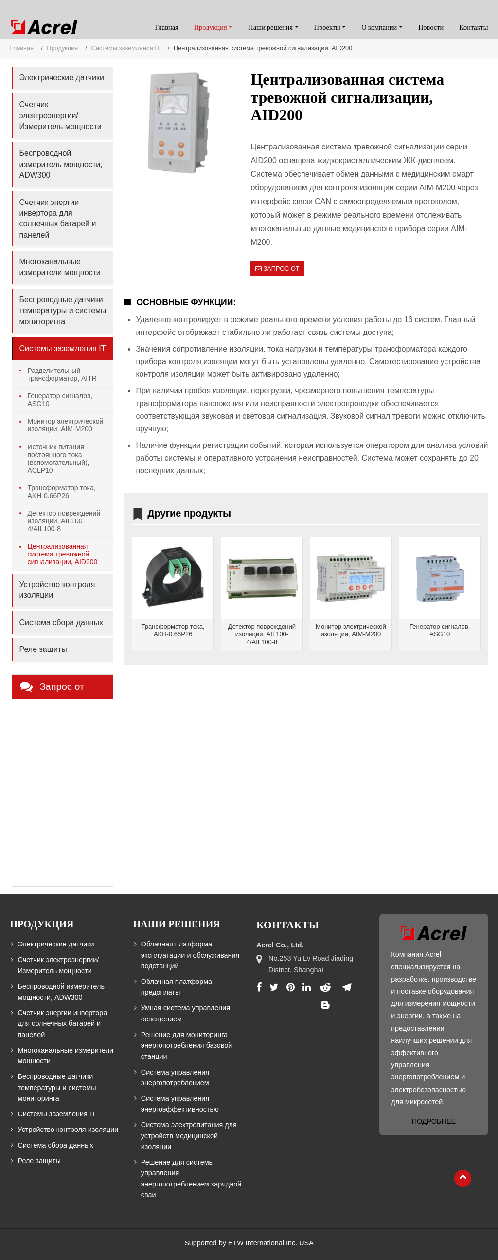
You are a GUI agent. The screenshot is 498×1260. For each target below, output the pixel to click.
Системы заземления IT (125, 48)
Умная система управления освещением (185, 1013)
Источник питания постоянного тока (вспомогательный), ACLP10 (58, 458)
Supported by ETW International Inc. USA (249, 1243)
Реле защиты (43, 649)
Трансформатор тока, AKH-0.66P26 (173, 630)
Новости (431, 27)
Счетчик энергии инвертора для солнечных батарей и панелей (57, 218)
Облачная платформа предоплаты (176, 987)
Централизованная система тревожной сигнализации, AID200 (62, 554)
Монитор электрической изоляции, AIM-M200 (351, 630)
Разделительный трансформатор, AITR (61, 374)
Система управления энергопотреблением (175, 1077)
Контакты (473, 27)
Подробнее (434, 1121)
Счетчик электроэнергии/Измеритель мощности (60, 115)
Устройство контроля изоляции (57, 589)
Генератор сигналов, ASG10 (439, 630)
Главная (166, 27)
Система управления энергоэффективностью (180, 1103)
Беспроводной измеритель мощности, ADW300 (60, 164)
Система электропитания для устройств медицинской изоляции (189, 1135)
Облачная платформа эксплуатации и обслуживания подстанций (190, 955)
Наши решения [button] (270, 27)
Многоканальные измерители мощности (59, 267)
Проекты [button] (327, 27)
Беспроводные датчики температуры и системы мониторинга (62, 311)
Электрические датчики (61, 78)
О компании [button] (379, 27)
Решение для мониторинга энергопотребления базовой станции (186, 1045)
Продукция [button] (210, 27)
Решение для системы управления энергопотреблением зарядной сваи (191, 1178)
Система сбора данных (61, 622)
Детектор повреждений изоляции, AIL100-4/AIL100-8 (262, 634)
